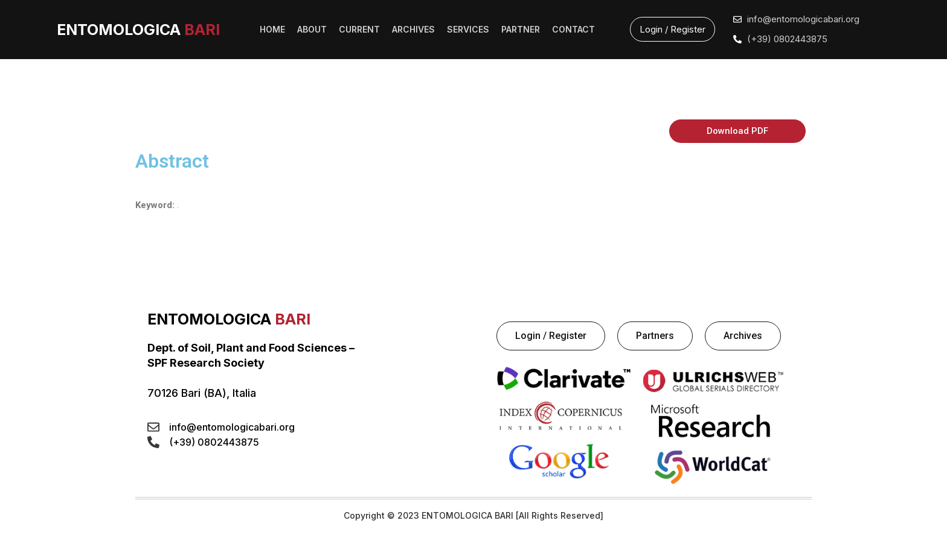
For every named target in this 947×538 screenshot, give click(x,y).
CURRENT (359, 29)
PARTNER (520, 29)
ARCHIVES (413, 29)
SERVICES (468, 29)
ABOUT (312, 29)
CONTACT (573, 29)
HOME (272, 29)
